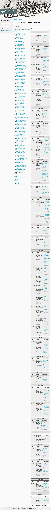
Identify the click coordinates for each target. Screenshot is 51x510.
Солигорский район (20, 65)
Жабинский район (20, 78)
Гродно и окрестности (21, 137)
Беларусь (16, 31)
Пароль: (3, 25)
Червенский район (20, 71)
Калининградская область (22, 178)
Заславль (18, 37)
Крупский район (19, 51)
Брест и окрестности (21, 73)
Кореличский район (20, 148)
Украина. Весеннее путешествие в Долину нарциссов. (46, 451)
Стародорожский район (21, 66)
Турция (16, 179)
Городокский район (20, 96)
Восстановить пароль (7, 32)
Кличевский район (20, 162)
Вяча (17, 35)
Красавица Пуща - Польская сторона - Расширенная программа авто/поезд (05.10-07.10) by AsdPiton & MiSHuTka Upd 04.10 (45, 170)
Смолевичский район (21, 61)
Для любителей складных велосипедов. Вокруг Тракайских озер (47, 258)
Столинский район (20, 89)
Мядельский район (20, 55)
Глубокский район (20, 95)
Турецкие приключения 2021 (46, 37)
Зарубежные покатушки (19, 172)
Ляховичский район (20, 85)
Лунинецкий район (20, 83)
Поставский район (20, 104)
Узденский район (20, 69)
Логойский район (20, 52)
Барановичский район (21, 75)
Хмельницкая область (21, 185)
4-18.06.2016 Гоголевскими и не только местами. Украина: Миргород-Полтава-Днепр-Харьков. (46, 347)
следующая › (38, 505)
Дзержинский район (20, 48)
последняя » (45, 505)
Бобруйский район (20, 159)
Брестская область (19, 72)
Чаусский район (19, 168)
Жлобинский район (20, 121)
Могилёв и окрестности (21, 158)
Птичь (17, 40)
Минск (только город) (20, 33)
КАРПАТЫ (47, 435)
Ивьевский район (20, 142)
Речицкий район (19, 130)
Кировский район (20, 161)
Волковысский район (21, 138)
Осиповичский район (21, 165)
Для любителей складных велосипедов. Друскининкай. (47, 242)
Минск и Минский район (20, 34)
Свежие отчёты (26, 29)
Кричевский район (20, 163)
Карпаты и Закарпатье (21, 182)
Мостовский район (20, 145)
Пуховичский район (20, 58)
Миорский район (20, 100)
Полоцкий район (20, 103)
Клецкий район (19, 50)
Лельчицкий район (20, 125)
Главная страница (18, 19)
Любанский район (20, 44)
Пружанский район (20, 87)
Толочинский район (20, 107)
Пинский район (19, 86)
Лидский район (19, 144)
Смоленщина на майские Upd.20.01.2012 (45, 499)
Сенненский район (20, 106)
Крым (17, 183)
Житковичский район (21, 120)
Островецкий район (20, 149)
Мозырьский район (20, 127)
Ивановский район (20, 79)
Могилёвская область (20, 156)
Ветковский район (20, 118)
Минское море (19, 38)
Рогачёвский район (20, 131)
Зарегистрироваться (6, 30)
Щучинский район (20, 155)
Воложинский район (20, 47)
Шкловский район (20, 170)
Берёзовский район (20, 76)
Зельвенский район (20, 141)
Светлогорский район (21, 132)
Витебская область (19, 90)
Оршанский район (20, 102)
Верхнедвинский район (21, 93)
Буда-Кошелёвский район (22, 117)
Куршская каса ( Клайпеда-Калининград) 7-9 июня (46, 486)
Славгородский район (21, 166)
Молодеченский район (21, 54)
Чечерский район (20, 134)
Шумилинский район (20, 113)
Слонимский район (20, 152)
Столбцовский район (21, 68)
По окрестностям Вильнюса (45, 378)
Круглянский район (20, 123)
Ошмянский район (20, 151)
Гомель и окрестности (21, 116)
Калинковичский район (21, 124)
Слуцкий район (19, 59)
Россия (16, 176)
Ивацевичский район (21, 80)
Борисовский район (20, 42)
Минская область (19, 41)
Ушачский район (20, 109)
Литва (16, 173)
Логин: (3, 22)
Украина (17, 180)
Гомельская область (20, 114)
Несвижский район (20, 57)
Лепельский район (20, 99)
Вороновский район (20, 140)
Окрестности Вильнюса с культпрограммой (46, 95)
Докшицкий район (20, 97)
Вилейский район (20, 45)
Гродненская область (20, 135)
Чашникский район (20, 110)
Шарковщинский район (21, 111)
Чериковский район (20, 169)
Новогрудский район (20, 147)
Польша (17, 175)
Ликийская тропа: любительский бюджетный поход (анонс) (46, 81)
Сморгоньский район (21, 154)
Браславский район (20, 92)
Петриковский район (21, 128)
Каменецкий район (20, 82)
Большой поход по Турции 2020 (46, 49)
